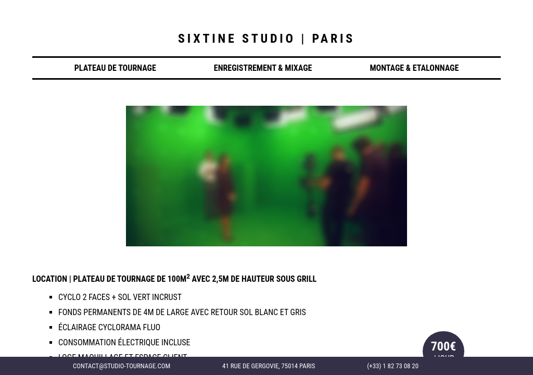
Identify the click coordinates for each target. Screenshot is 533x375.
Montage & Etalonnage (414, 68)
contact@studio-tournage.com (121, 366)
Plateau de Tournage (115, 68)
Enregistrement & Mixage (263, 68)
